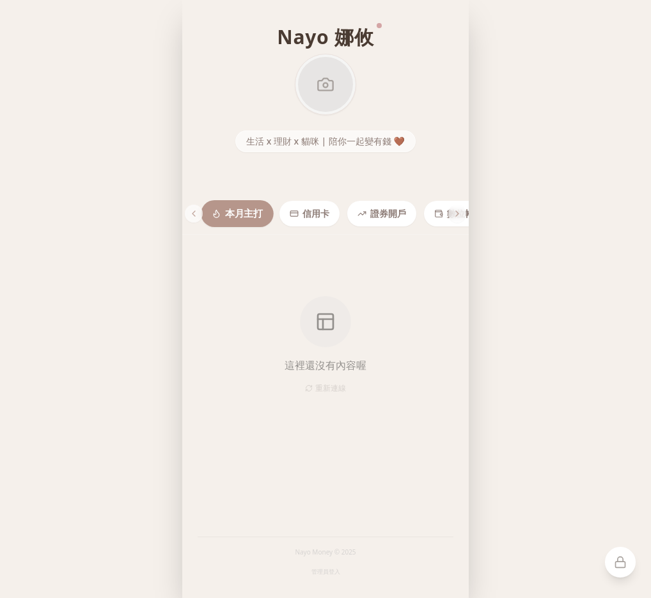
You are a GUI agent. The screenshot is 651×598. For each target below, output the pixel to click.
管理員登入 (325, 571)
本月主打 (237, 213)
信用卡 (309, 213)
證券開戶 (381, 213)
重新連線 (325, 388)
